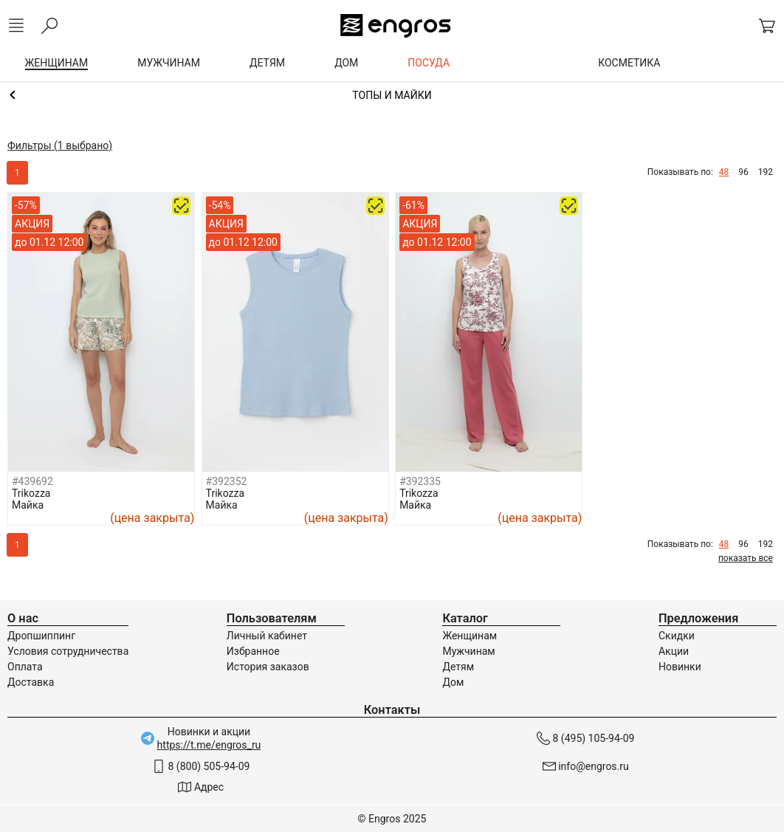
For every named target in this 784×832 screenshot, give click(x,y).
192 (765, 172)
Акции (674, 651)
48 (724, 172)
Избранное (253, 651)
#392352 (226, 481)
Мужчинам (468, 651)
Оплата (25, 667)
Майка (28, 505)
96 (743, 172)
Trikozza (31, 493)
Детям (458, 667)
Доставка (30, 682)
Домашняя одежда (392, 95)
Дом (453, 682)
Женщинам (469, 636)
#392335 (420, 481)
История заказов (268, 667)
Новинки (680, 667)
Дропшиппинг (41, 636)
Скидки (677, 636)
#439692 (32, 481)
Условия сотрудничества (67, 651)
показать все (745, 558)
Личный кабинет (267, 636)
